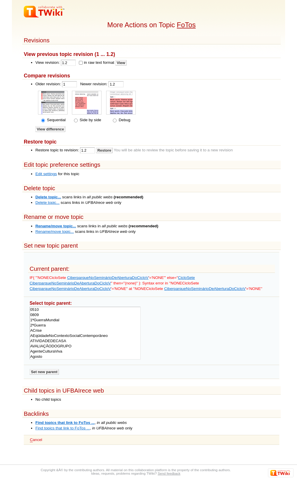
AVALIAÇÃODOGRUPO (85, 346)
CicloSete (186, 277)
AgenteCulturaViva (85, 351)
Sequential (56, 120)
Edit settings (46, 174)
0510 (85, 309)
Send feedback (169, 473)
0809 (85, 314)
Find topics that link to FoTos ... (65, 422)
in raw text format (99, 62)
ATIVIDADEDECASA (85, 341)
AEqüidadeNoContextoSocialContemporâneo (85, 335)
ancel (36, 440)
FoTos (186, 25)
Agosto (85, 356)
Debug (123, 120)
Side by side (90, 120)
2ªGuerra (85, 325)
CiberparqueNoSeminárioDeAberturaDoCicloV (107, 277)
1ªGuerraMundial (85, 320)
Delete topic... (48, 197)
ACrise (85, 330)
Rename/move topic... (55, 226)
